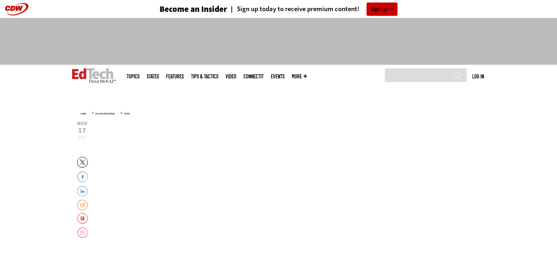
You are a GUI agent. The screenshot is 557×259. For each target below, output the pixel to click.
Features (175, 76)
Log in (478, 76)
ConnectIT (253, 76)
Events (277, 76)
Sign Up (379, 9)
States (153, 76)
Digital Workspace (105, 113)
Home (83, 113)
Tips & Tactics (204, 76)
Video (230, 76)
